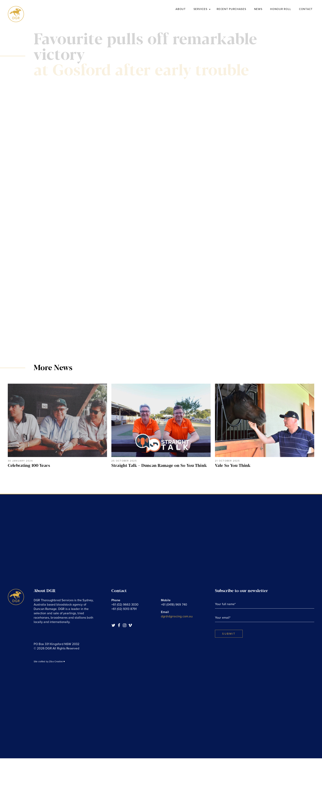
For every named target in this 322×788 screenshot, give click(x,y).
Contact (306, 9)
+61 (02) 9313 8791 (124, 609)
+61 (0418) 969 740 (174, 605)
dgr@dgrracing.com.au (177, 616)
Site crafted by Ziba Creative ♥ (49, 661)
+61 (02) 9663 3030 (125, 605)
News (258, 9)
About (181, 9)
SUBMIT (228, 633)
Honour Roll (280, 9)
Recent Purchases (231, 9)
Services (201, 9)
